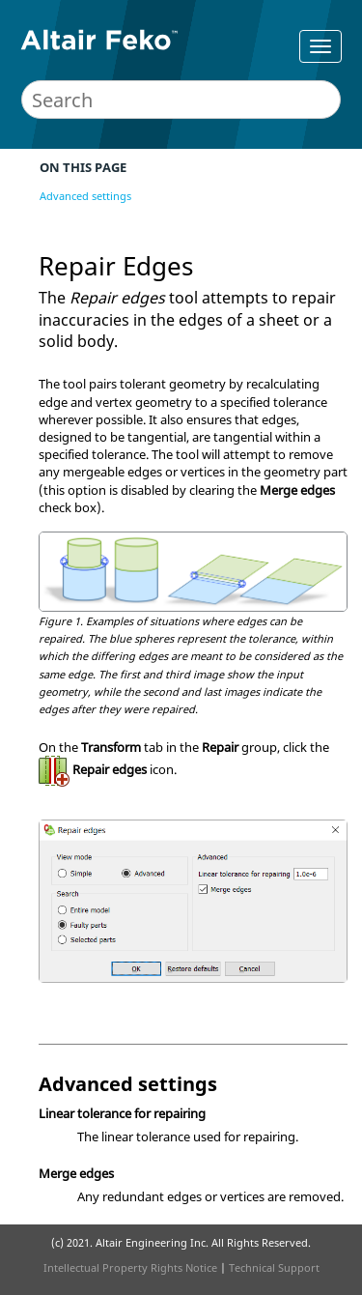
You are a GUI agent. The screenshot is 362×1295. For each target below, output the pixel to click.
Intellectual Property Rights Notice (130, 1267)
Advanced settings (85, 195)
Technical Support (274, 1267)
